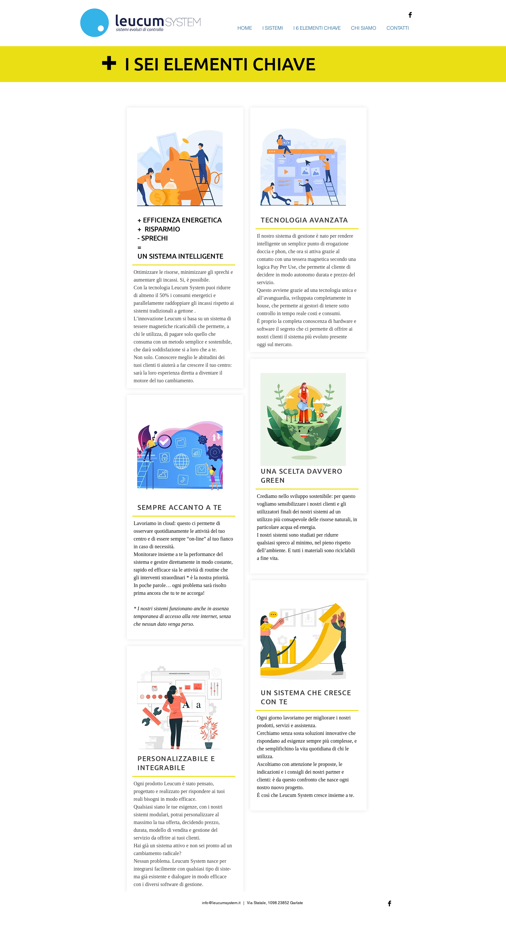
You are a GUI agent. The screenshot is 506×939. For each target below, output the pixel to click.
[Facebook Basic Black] (410, 15)
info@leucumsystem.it (221, 903)
